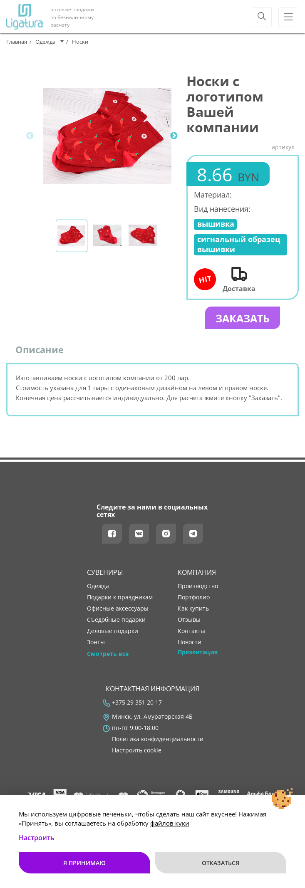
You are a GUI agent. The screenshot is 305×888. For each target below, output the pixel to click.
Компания (197, 575)
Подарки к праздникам (120, 601)
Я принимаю (84, 862)
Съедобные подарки (116, 623)
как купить (193, 612)
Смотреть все (108, 657)
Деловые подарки (112, 634)
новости (189, 646)
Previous (30, 136)
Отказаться (221, 862)
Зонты (96, 646)
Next (174, 136)
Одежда (98, 589)
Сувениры (105, 575)
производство (198, 589)
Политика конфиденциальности (157, 743)
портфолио (194, 601)
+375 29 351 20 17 (137, 706)
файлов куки (169, 823)
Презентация (198, 655)
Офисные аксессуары (118, 612)
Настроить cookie (136, 754)
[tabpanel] (107, 136)
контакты (191, 634)
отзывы (189, 623)
